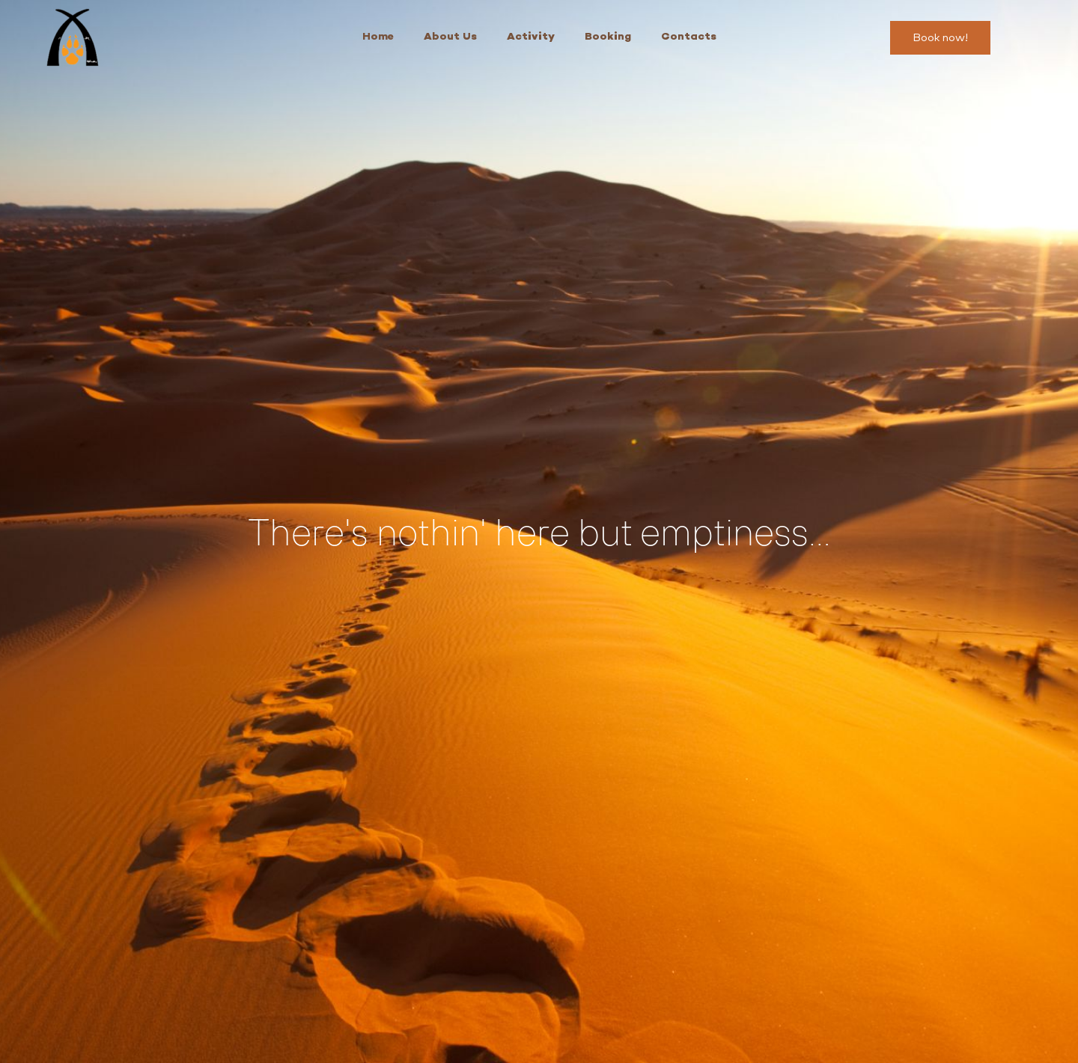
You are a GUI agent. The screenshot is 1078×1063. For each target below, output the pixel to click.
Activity (531, 37)
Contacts (688, 37)
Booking (608, 37)
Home (378, 37)
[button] (940, 38)
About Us (450, 37)
